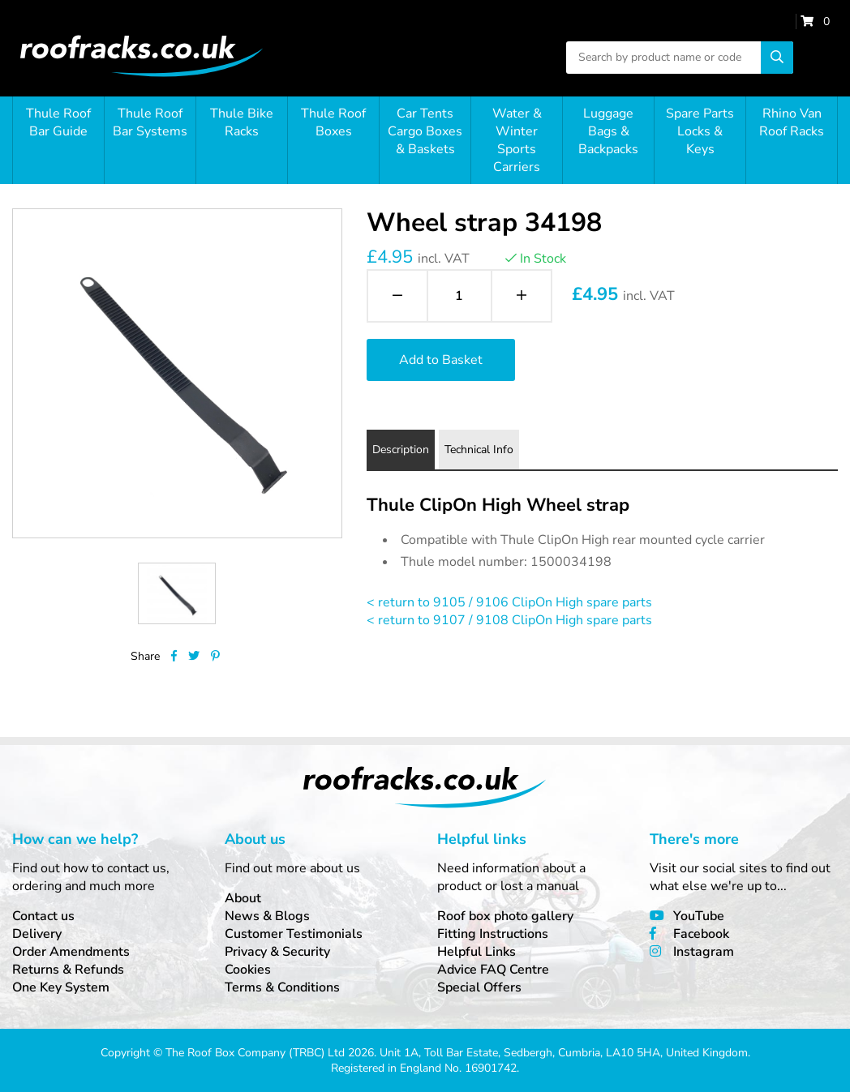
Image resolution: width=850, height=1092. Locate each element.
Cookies (248, 970)
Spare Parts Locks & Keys (700, 131)
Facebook (701, 934)
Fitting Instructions (492, 934)
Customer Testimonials (294, 934)
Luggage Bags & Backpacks (608, 131)
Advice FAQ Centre (493, 970)
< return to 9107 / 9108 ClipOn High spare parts (509, 620)
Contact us (43, 916)
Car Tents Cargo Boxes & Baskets (425, 131)
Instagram (703, 952)
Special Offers (479, 987)
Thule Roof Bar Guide (58, 122)
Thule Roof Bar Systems (150, 122)
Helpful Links (476, 952)
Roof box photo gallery (505, 916)
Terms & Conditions (282, 987)
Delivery (37, 934)
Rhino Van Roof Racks (791, 122)
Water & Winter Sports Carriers (517, 140)
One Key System (60, 987)
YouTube (698, 916)
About (243, 898)
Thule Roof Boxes (333, 122)
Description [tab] (400, 449)
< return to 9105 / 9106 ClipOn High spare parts (509, 602)
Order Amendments (71, 952)
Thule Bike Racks (241, 122)
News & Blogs (267, 916)
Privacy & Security (277, 952)
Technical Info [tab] (478, 449)
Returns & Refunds (68, 970)
